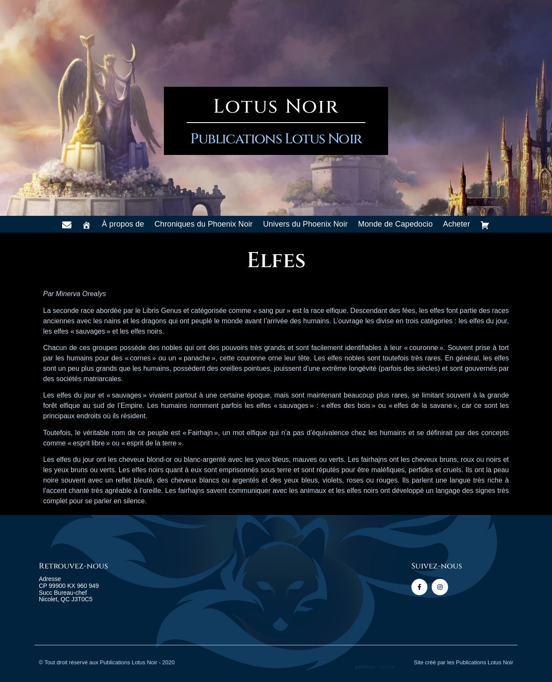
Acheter (456, 224)
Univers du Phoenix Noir (305, 224)
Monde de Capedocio (395, 224)
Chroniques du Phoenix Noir (203, 224)
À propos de (123, 224)
